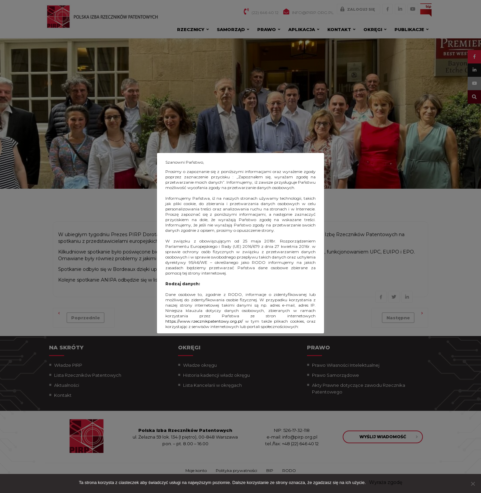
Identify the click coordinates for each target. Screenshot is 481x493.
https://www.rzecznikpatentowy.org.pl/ (204, 321)
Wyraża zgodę (385, 482)
